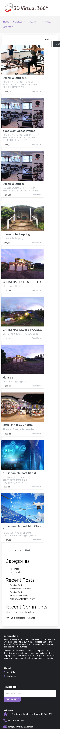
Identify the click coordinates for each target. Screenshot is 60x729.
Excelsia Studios (17, 592)
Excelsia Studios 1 (18, 585)
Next (27, 550)
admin (8, 612)
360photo (14, 569)
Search (48, 39)
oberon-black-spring (19, 596)
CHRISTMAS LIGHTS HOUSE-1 (23, 599)
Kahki (8, 618)
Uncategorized (16, 572)
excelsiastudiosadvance (20, 589)
